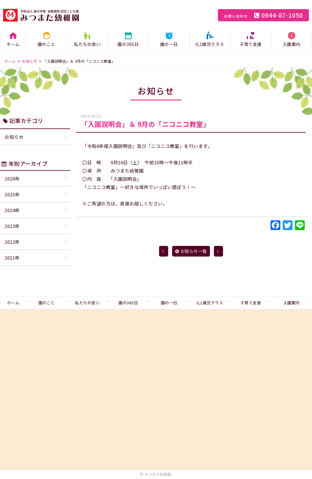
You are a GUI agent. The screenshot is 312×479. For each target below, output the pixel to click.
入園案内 (291, 44)
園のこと (46, 44)
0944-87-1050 (263, 15)
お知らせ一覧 (191, 251)
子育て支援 (250, 44)
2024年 (12, 210)
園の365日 (128, 44)
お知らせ (14, 137)
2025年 (12, 194)
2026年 (12, 178)
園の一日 (169, 44)
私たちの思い (87, 44)
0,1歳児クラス (210, 44)
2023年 (12, 226)
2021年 (12, 257)
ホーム (13, 44)
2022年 (12, 242)
